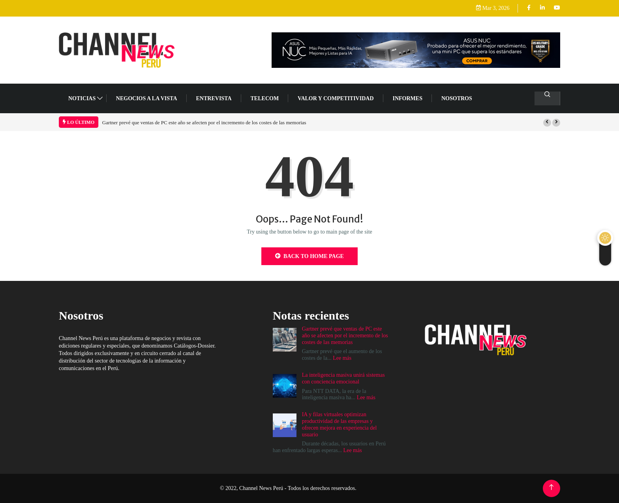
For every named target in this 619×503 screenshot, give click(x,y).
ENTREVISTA (214, 98)
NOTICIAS (82, 98)
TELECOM (265, 98)
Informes (407, 98)
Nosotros (456, 98)
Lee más (342, 358)
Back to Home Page (309, 256)
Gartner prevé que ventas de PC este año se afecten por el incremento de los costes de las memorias (204, 122)
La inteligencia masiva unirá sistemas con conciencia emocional (343, 378)
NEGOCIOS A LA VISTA (146, 98)
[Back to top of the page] (551, 487)
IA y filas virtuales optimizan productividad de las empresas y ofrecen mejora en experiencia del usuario (339, 424)
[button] (547, 123)
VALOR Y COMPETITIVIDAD (335, 98)
